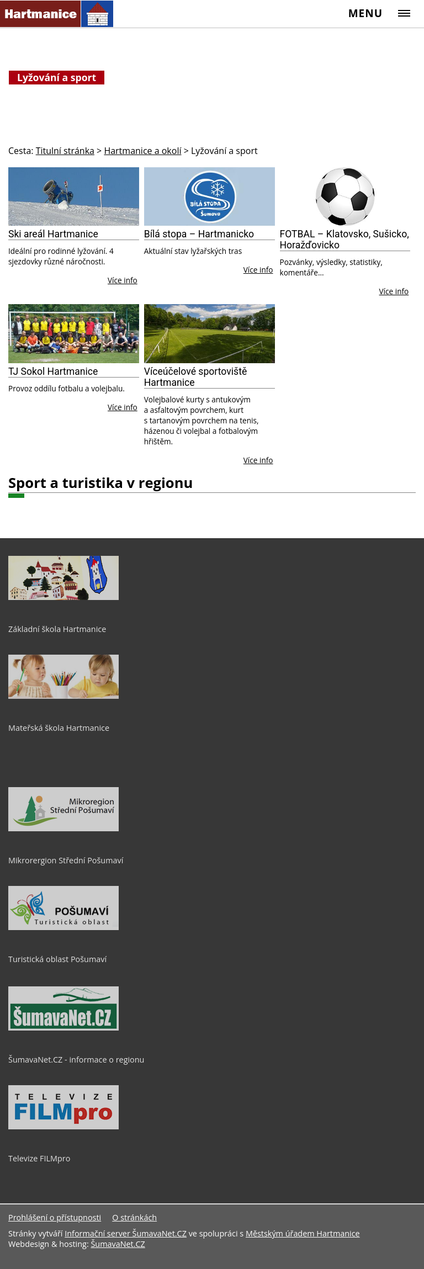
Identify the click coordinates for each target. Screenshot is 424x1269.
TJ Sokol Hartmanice (53, 371)
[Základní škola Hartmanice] (63, 597)
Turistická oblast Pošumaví (57, 959)
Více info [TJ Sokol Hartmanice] (122, 407)
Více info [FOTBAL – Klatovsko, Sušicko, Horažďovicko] (394, 291)
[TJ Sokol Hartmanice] (73, 333)
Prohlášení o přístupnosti (54, 1217)
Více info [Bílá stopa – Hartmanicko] (258, 269)
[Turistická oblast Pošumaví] (63, 927)
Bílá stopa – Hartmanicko (199, 234)
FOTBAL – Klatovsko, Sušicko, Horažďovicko (344, 240)
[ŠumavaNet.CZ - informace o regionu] (63, 1028)
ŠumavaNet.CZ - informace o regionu (76, 1059)
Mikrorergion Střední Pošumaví (65, 860)
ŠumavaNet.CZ (118, 1244)
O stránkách (134, 1217)
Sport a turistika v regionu (100, 482)
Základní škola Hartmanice (57, 629)
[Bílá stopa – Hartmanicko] (209, 196)
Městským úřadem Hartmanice (303, 1233)
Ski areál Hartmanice (53, 234)
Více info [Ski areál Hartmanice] (122, 280)
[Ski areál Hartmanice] (73, 196)
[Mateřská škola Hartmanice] (63, 696)
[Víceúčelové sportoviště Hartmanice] (209, 333)
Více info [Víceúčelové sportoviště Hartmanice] (258, 460)
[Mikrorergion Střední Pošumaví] (63, 828)
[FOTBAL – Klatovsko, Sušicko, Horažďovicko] (345, 196)
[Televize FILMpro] (63, 1127)
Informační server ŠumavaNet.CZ (126, 1233)
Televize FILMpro (39, 1158)
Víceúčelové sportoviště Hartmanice (195, 377)
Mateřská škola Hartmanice (58, 728)
